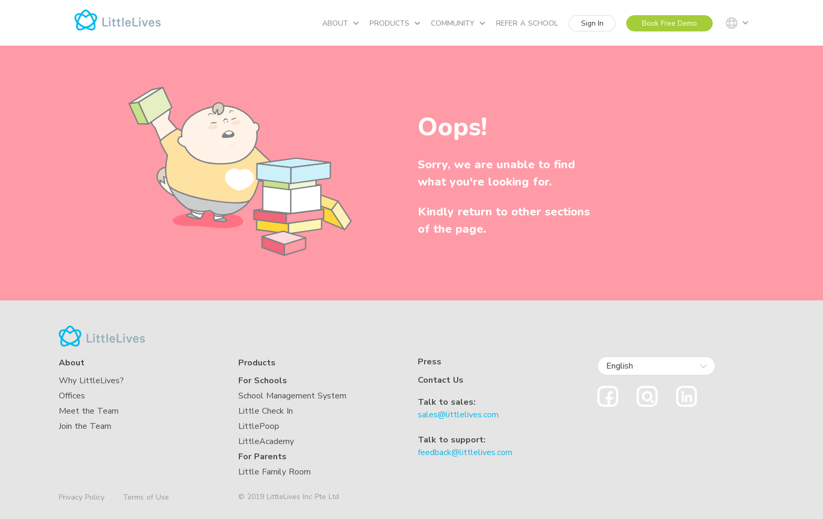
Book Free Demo (669, 23)
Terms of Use (146, 497)
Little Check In (265, 411)
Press (429, 361)
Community (458, 23)
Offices (72, 396)
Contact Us (440, 380)
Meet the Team (89, 411)
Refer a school (527, 23)
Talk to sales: (447, 402)
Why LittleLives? (91, 380)
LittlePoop (258, 426)
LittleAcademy (266, 441)
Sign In (592, 23)
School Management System (292, 396)
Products (395, 23)
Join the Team (85, 426)
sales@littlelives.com (458, 414)
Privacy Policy (81, 497)
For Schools (262, 380)
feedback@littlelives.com (465, 452)
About (340, 23)
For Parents (262, 456)
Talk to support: (452, 440)
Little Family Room (274, 472)
